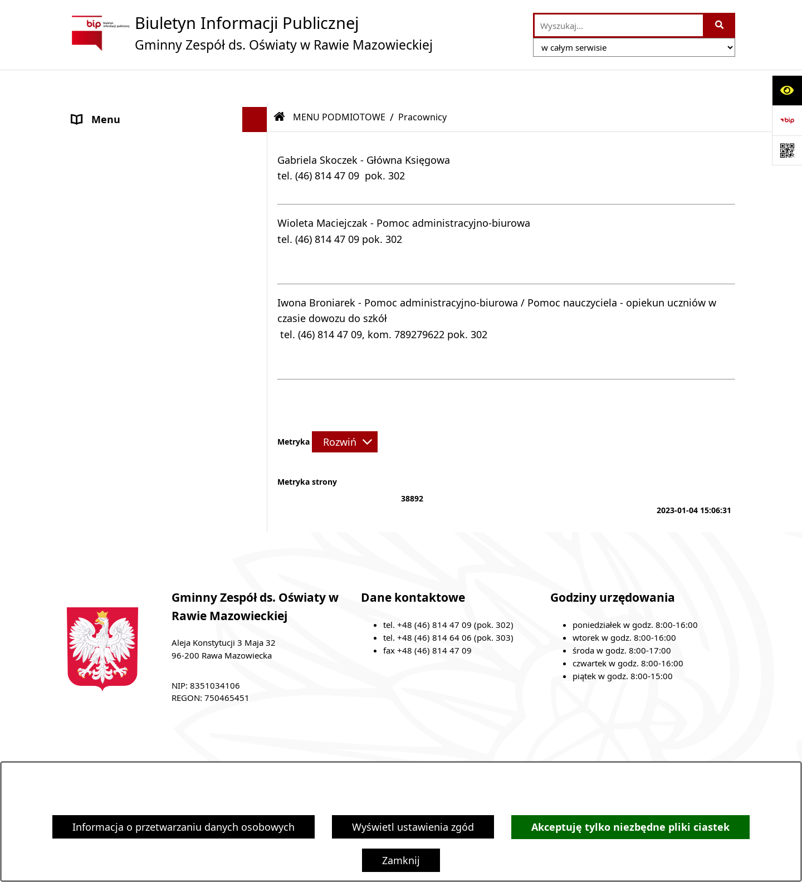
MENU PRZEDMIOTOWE (127, 239)
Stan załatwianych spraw (166, 751)
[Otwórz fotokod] (787, 150)
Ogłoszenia (98, 264)
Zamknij (401, 860)
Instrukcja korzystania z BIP (630, 751)
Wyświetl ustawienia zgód (413, 827)
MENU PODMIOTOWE (123, 111)
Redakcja (518, 751)
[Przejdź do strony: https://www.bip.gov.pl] (787, 120)
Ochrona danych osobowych (139, 289)
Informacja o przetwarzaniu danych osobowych (183, 827)
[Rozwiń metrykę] (345, 408)
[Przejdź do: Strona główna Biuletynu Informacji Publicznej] (279, 83)
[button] (257, 111)
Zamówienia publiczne (298, 751)
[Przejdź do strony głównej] (250, 33)
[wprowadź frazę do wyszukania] (619, 25)
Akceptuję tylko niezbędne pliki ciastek (630, 827)
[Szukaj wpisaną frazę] (720, 25)
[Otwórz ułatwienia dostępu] (787, 90)
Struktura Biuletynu (421, 751)
